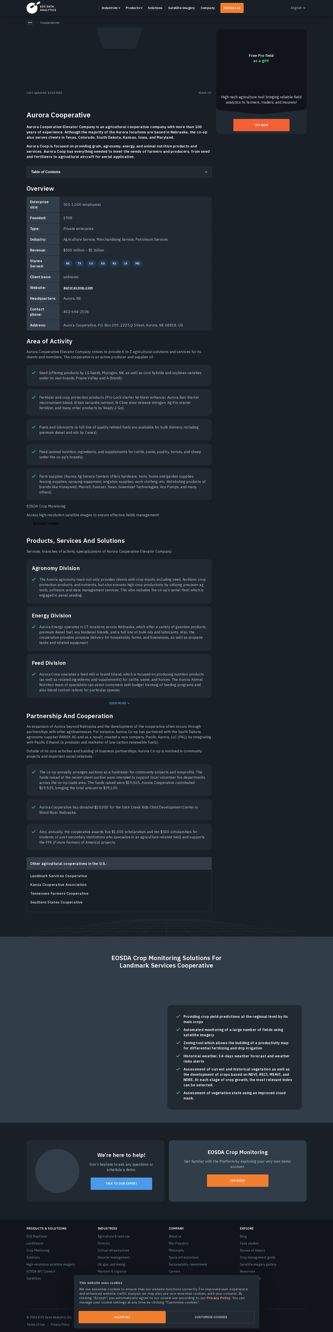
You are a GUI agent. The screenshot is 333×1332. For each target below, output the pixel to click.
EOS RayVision (37, 1236)
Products (133, 8)
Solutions (155, 8)
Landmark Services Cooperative (58, 876)
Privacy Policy (60, 1325)
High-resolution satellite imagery (51, 1264)
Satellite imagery (181, 8)
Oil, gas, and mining (112, 1264)
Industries (110, 8)
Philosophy (176, 1250)
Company (208, 8)
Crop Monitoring (38, 1250)
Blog (243, 1236)
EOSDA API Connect (41, 1271)
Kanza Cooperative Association (58, 884)
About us (175, 1236)
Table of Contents (46, 172)
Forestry (104, 1243)
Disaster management (114, 1257)
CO (91, 263)
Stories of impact (252, 1250)
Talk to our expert (121, 1183)
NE (68, 263)
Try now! (237, 1181)
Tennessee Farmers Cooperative (59, 893)
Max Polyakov (179, 1243)
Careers (174, 1271)
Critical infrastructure (113, 1250)
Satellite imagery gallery (258, 1264)
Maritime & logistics (112, 1271)
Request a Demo (46, 524)
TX (79, 263)
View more (117, 703)
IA (126, 263)
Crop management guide (257, 1257)
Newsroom (247, 1271)
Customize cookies (211, 1317)
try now (261, 125)
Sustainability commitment (188, 1264)
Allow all (122, 1317)
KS (114, 263)
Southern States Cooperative (56, 902)
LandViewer (35, 1243)
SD (103, 263)
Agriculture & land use (114, 1236)
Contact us (232, 8)
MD (137, 263)
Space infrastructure (184, 1257)
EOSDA (41, 7)
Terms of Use (36, 1325)
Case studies (249, 1243)
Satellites (34, 1278)
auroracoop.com (78, 287)
